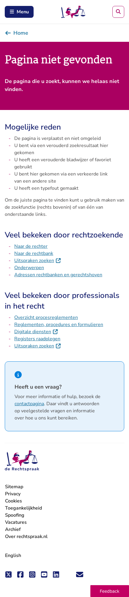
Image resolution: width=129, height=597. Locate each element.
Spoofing (14, 515)
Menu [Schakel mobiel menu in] (19, 12)
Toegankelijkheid (23, 508)
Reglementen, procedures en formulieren (58, 324)
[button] (109, 591)
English (13, 555)
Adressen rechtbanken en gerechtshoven (58, 275)
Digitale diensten (36, 331)
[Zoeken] (118, 12)
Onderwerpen (29, 267)
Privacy (13, 494)
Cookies (13, 501)
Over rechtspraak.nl (26, 536)
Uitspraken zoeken (37, 260)
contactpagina (29, 403)
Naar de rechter (31, 246)
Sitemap (14, 486)
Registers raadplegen (37, 339)
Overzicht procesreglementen (46, 317)
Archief (13, 529)
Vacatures (16, 522)
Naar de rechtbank (33, 253)
